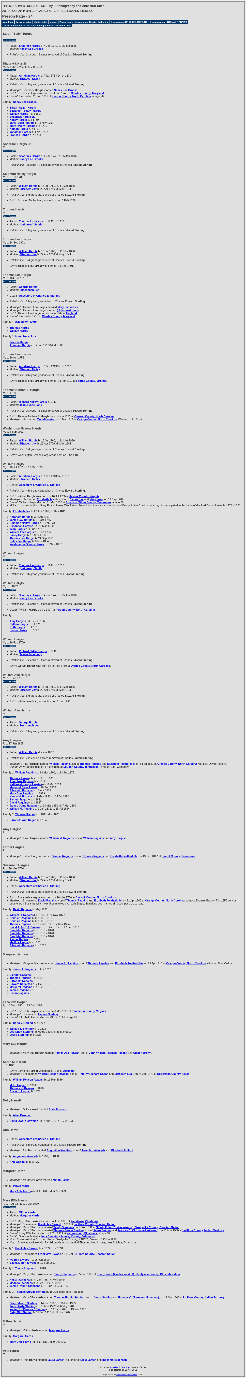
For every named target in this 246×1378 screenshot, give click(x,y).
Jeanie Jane (31, 405)
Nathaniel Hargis (26, 784)
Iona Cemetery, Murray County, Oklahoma (68, 1236)
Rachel (19, 939)
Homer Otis (66, 1052)
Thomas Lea (31, 221)
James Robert (25, 1286)
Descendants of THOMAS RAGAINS (168, 22)
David (19, 802)
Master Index (40, 22)
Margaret (21, 987)
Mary (96, 499)
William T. (21, 1028)
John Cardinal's (122, 1375)
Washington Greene (27, 544)
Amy (18, 621)
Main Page (8, 22)
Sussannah (29, 290)
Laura (56, 1359)
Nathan (19, 128)
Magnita (21, 1283)
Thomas (19, 327)
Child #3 (20, 921)
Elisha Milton (23, 1262)
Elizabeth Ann (23, 820)
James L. (66, 963)
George (28, 286)
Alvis (58, 1109)
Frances (19, 135)
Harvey (48, 1014)
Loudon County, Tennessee (80, 766)
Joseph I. (93, 1150)
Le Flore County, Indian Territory (203, 1230)
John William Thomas (108, 1052)
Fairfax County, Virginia (91, 380)
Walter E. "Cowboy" (28, 1309)
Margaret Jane (23, 787)
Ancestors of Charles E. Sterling (92, 22)
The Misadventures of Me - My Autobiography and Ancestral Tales (37, 25)
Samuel (19, 799)
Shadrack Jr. (22, 116)
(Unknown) (31, 224)
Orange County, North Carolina (97, 419)
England (71, 313)
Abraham (29, 75)
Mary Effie (20, 1191)
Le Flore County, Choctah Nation (95, 1224)
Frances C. (138, 1230)
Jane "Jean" (22, 122)
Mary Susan (67, 307)
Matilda (19, 942)
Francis (19, 342)
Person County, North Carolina (71, 96)
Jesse (102, 1230)
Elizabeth (30, 78)
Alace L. (20, 1091)
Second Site (132, 1375)
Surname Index (23, 22)
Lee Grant (21, 1031)
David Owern (24, 1120)
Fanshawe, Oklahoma (84, 1221)
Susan (19, 993)
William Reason (53, 1073)
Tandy (63, 1227)
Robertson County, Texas (173, 1073)
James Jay (21, 520)
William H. (22, 915)
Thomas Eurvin (68, 1230)
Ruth (17, 627)
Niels (88, 1359)
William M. (22, 808)
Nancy (18, 119)
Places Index (66, 22)
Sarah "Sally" (23, 107)
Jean (17, 529)
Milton (61, 1180)
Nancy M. (21, 796)
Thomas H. (22, 1088)
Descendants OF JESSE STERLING (129, 22)
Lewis (19, 1034)
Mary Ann (21, 793)
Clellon (142, 1052)
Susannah (21, 526)
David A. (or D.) (25, 927)
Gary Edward (23, 1303)
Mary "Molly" (22, 125)
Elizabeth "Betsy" (25, 110)
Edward (20, 984)
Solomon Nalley (24, 523)
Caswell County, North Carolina (94, 416)
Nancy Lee (31, 48)
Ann (18, 1161)
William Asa (22, 532)
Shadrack (29, 45)
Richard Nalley (33, 401)
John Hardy (22, 1306)
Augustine (59, 1150)
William (19, 113)
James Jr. (21, 990)
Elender (20, 974)
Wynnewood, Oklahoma (82, 1233)
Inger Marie (114, 1359)
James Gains (23, 805)
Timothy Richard (93, 1073)
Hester (18, 630)
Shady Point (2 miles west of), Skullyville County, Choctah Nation (137, 1227)
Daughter (21, 930)
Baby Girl (21, 1312)
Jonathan (20, 132)
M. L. (18, 1085)
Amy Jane (22, 781)
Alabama (68, 1070)
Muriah (46, 419)
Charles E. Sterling (120, 1367)
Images (53, 22)
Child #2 (20, 918)
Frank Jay (49, 1224)
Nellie (20, 1280)
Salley (18, 535)
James (77, 499)
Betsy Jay (20, 541)
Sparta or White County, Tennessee (88, 502)
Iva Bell (19, 1259)
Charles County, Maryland (87, 93)
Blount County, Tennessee (178, 856)
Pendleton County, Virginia (89, 1011)
